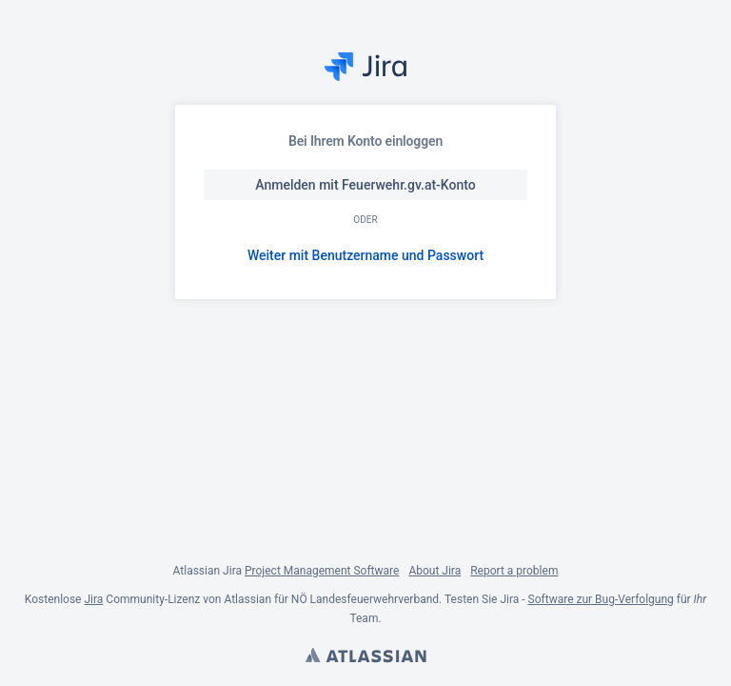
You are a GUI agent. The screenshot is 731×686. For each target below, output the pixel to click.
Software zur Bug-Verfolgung (601, 599)
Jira (93, 599)
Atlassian (365, 657)
